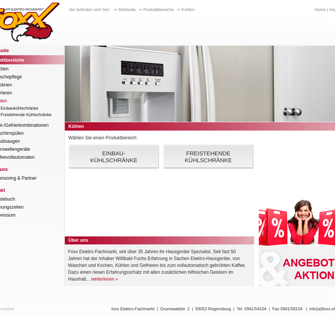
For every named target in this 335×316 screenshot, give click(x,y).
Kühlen (187, 9)
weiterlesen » (104, 279)
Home (320, 9)
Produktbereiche (158, 9)
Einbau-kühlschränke (113, 156)
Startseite (127, 9)
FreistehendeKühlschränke (208, 156)
